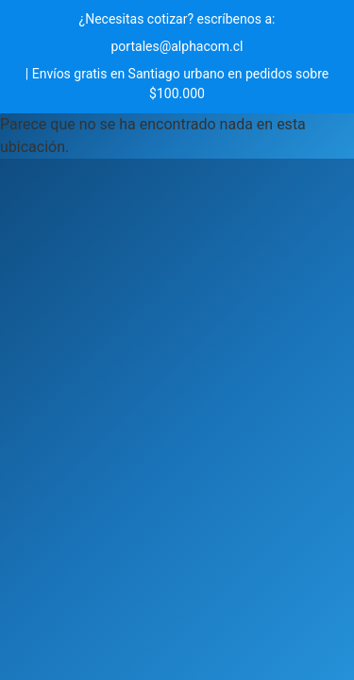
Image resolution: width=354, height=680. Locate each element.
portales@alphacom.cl (177, 46)
